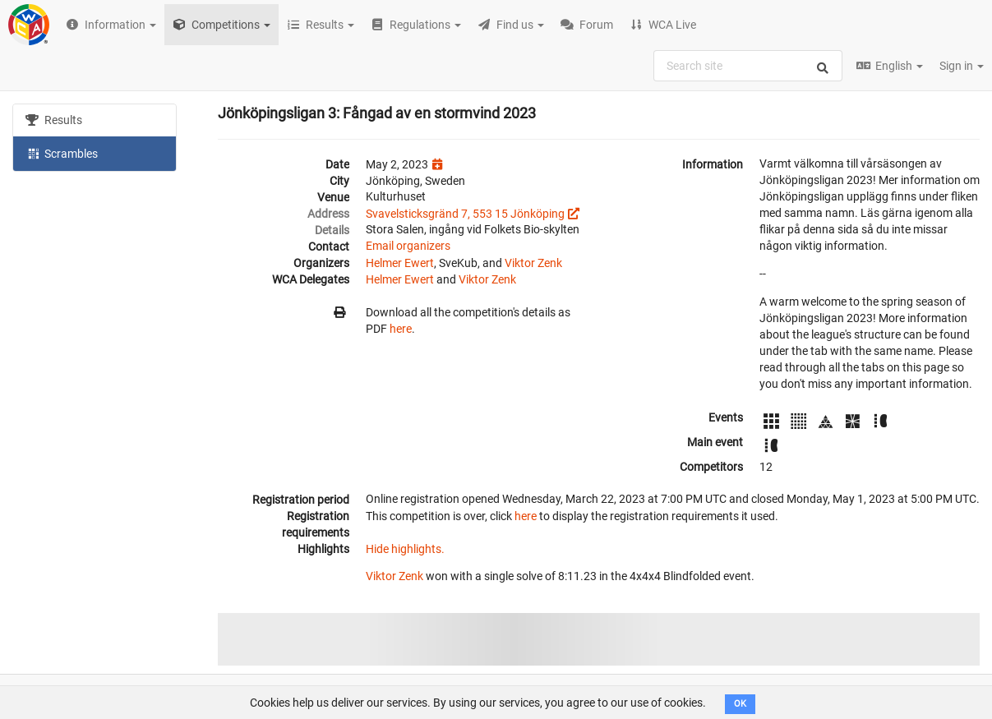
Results (53, 120)
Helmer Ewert (400, 263)
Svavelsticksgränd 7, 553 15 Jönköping (465, 213)
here (401, 328)
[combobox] (747, 65)
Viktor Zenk (533, 263)
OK (740, 703)
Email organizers (408, 245)
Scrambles (61, 152)
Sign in (961, 65)
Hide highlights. (405, 548)
